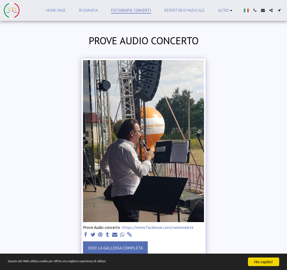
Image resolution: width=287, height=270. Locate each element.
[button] (255, 10)
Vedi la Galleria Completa (115, 247)
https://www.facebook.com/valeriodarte (158, 227)
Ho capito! (263, 262)
